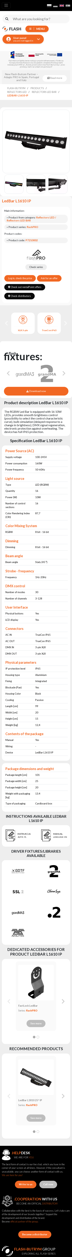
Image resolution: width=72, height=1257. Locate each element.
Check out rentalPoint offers (24, 287)
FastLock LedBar (28, 1005)
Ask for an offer (49, 278)
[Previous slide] (9, 1001)
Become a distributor (34, 1234)
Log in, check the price (20, 278)
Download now (36, 391)
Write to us (25, 1184)
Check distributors (19, 295)
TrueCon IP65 (49, 330)
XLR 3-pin (23, 330)
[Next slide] (65, 323)
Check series (36, 267)
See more (36, 1023)
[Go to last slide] (6, 323)
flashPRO (31, 1010)
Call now (48, 1184)
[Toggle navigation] (6, 5)
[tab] (34, 1037)
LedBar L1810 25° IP (30, 1100)
